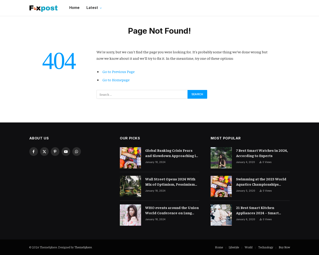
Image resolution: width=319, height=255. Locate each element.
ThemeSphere (83, 247)
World (248, 247)
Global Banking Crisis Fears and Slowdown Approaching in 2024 (171, 153)
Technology (265, 247)
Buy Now (284, 247)
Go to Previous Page (118, 71)
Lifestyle (234, 247)
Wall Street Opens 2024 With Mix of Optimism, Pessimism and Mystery (170, 181)
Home (74, 7)
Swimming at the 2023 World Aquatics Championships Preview (261, 181)
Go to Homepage (116, 79)
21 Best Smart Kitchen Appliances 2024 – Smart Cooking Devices (257, 210)
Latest (92, 7)
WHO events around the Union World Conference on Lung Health (172, 210)
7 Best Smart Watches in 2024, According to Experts (262, 153)
